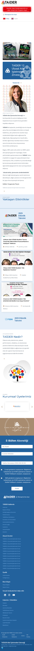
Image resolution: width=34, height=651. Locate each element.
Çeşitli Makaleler (6, 622)
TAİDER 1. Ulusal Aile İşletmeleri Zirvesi (11, 568)
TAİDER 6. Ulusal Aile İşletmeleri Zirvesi (11, 556)
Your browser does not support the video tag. (17, 33)
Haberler (5, 603)
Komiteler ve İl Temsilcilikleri (9, 519)
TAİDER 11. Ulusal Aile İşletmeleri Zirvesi (12, 543)
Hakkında (5, 507)
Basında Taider (6, 617)
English (14, 18)
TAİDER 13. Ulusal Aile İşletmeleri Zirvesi (12, 539)
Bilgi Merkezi (5, 625)
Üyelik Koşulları (6, 575)
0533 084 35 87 (4, 646)
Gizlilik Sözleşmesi (14, 635)
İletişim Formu (6, 587)
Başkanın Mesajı (6, 509)
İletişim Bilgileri (6, 584)
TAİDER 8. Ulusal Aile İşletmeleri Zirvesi (11, 551)
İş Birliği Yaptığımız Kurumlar (9, 512)
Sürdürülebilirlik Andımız (8, 522)
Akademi (5, 532)
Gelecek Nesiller (6, 529)
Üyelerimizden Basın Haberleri (10, 620)
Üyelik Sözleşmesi (4, 635)
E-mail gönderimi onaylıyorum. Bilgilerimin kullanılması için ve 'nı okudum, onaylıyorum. (18, 472)
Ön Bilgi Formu (6, 577)
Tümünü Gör (17, 83)
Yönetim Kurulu (6, 514)
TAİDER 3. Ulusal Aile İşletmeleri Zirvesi (11, 563)
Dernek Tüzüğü (6, 524)
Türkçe (6, 18)
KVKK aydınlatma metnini (22, 472)
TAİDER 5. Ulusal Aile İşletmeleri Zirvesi (11, 558)
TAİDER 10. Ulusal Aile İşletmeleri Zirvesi (12, 546)
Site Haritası (28, 635)
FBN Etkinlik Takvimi (7, 612)
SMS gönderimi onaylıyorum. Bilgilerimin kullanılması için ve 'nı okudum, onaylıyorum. (18, 480)
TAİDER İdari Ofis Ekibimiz (8, 517)
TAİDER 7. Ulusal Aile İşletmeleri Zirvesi (11, 553)
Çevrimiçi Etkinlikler (7, 608)
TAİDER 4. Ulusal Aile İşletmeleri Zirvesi (11, 561)
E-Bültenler (5, 615)
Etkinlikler (5, 605)
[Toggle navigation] (30, 11)
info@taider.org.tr (12, 646)
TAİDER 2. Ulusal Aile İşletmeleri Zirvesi (11, 566)
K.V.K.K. (23, 635)
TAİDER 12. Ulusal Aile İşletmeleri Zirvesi (12, 541)
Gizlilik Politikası (10, 474)
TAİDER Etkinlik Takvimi (8, 610)
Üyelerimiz (5, 527)
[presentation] (2, 406)
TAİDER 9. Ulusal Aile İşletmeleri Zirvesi (11, 548)
